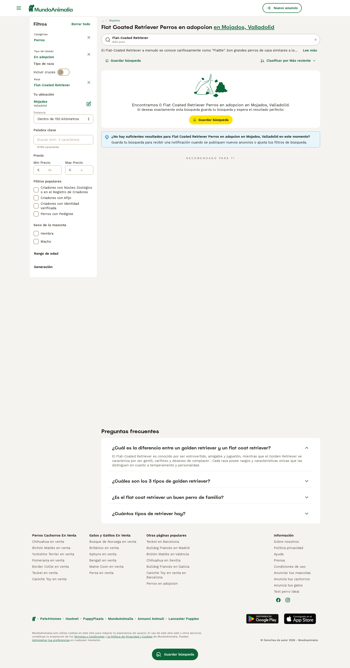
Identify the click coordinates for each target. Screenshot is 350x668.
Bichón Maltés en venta (51, 569)
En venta (45, 65)
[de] (50, 289)
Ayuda (278, 575)
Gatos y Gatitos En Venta (110, 556)
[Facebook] (278, 620)
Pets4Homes (50, 639)
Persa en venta (101, 594)
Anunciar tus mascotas (292, 594)
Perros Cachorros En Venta (54, 556)
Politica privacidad (288, 569)
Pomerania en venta (48, 581)
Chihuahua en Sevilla (163, 581)
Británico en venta (104, 569)
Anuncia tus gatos (288, 606)
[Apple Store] (300, 639)
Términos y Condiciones (89, 657)
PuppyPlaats (93, 639)
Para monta (47, 76)
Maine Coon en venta (106, 587)
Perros (40, 45)
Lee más (310, 50)
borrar (85, 102)
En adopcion (72, 65)
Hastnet (72, 639)
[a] (82, 289)
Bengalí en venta (102, 581)
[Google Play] (262, 639)
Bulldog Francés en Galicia (167, 587)
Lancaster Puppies (184, 639)
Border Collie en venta (50, 587)
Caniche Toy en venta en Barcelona (166, 596)
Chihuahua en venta (48, 562)
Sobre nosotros (286, 562)
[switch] (63, 92)
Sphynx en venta (102, 575)
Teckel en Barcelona (162, 562)
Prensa (279, 581)
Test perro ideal (286, 612)
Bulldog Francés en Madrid (168, 569)
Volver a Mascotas (50, 34)
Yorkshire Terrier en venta (53, 575)
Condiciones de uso (290, 587)
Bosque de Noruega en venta (112, 562)
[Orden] (288, 60)
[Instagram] (287, 620)
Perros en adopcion (162, 604)
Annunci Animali (151, 639)
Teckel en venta (45, 594)
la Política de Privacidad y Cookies (129, 657)
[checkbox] (36, 123)
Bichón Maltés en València (167, 575)
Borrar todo (80, 24)
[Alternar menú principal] (18, 8)
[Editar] (88, 223)
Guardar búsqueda (123, 61)
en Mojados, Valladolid (244, 27)
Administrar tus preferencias (51, 660)
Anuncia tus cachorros (292, 600)
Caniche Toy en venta (49, 600)
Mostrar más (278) (75, 204)
